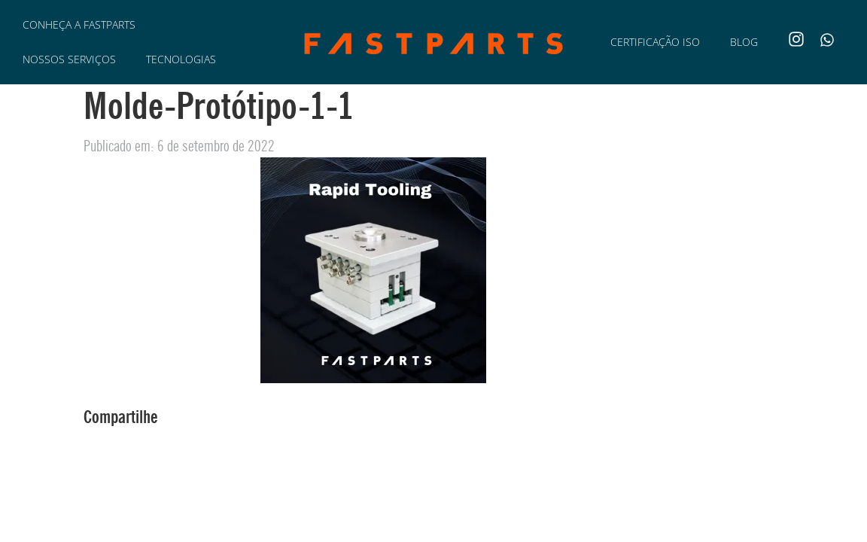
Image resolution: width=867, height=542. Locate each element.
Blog (744, 42)
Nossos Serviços (69, 59)
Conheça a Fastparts (79, 24)
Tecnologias (181, 59)
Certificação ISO (655, 42)
